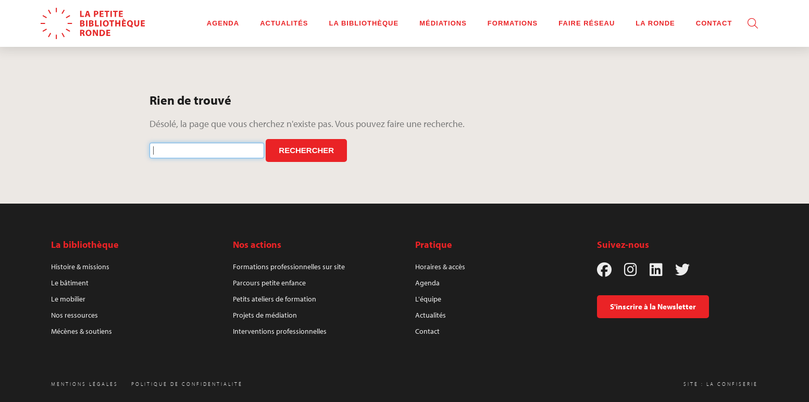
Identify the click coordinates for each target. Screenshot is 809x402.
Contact (714, 23)
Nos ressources (74, 315)
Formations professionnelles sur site (289, 266)
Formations (513, 23)
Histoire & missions (80, 266)
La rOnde (655, 23)
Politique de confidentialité (187, 384)
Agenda (223, 23)
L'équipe (428, 299)
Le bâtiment (70, 282)
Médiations (443, 23)
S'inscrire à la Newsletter (653, 306)
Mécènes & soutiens (81, 331)
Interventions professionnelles (280, 331)
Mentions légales (84, 384)
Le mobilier (68, 299)
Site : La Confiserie (720, 384)
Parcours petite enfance (269, 282)
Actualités (284, 23)
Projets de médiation (265, 315)
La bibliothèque (364, 23)
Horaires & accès (440, 266)
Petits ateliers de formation (274, 299)
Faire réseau (586, 23)
